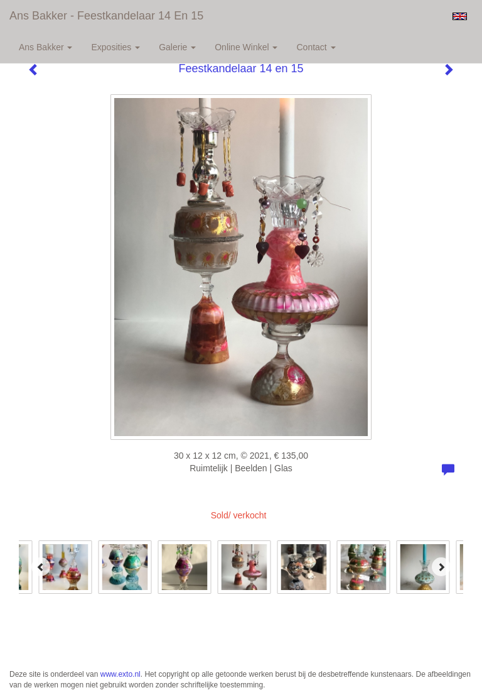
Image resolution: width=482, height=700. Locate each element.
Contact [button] (315, 47)
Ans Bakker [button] (45, 47)
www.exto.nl (120, 674)
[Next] (441, 566)
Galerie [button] (177, 47)
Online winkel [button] (246, 47)
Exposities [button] (115, 47)
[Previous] (40, 566)
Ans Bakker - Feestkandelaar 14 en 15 (106, 15)
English (460, 16)
